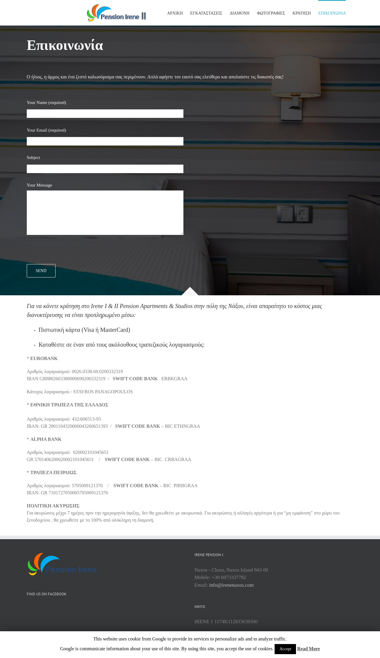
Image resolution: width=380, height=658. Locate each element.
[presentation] (72, 252)
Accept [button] (285, 649)
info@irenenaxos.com (231, 585)
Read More (308, 648)
